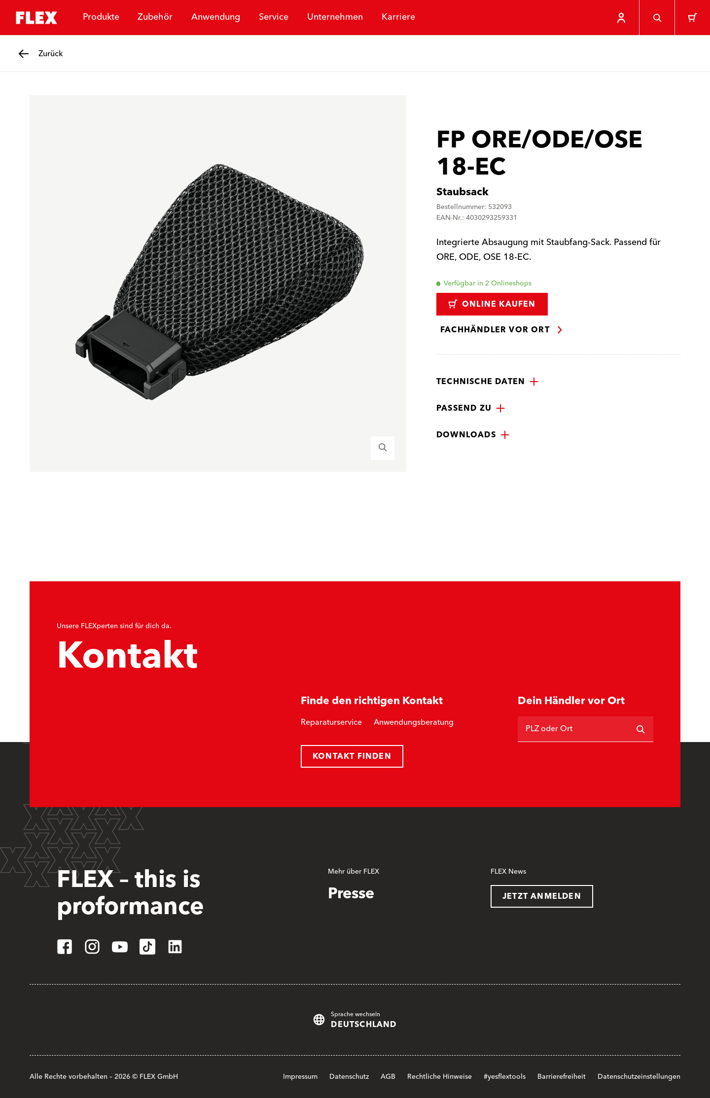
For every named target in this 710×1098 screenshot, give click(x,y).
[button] (487, 381)
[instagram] (92, 946)
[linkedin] (175, 946)
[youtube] (120, 946)
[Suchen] (640, 729)
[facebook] (64, 946)
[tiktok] (147, 946)
